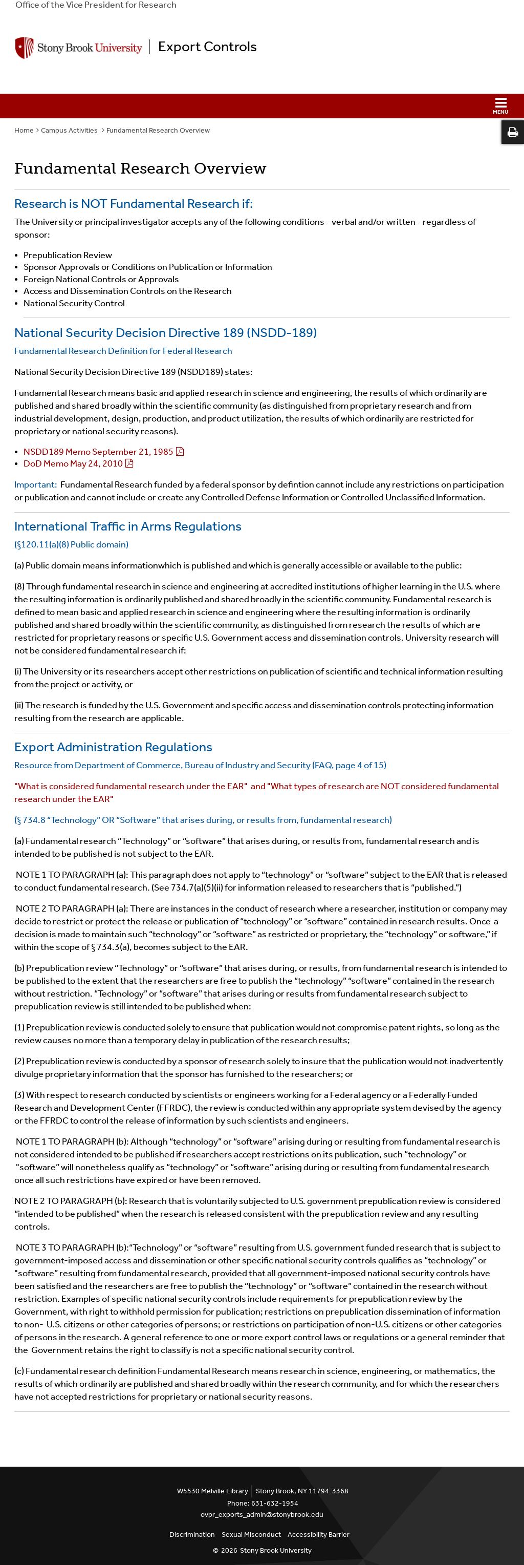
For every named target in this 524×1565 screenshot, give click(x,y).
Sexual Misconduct (251, 1534)
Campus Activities (70, 130)
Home (24, 130)
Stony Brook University (276, 1550)
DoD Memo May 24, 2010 (73, 463)
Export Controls (207, 46)
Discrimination (192, 1534)
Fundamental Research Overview (158, 130)
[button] (262, 106)
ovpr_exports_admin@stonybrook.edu (262, 1514)
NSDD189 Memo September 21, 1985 (98, 451)
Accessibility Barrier (319, 1534)
